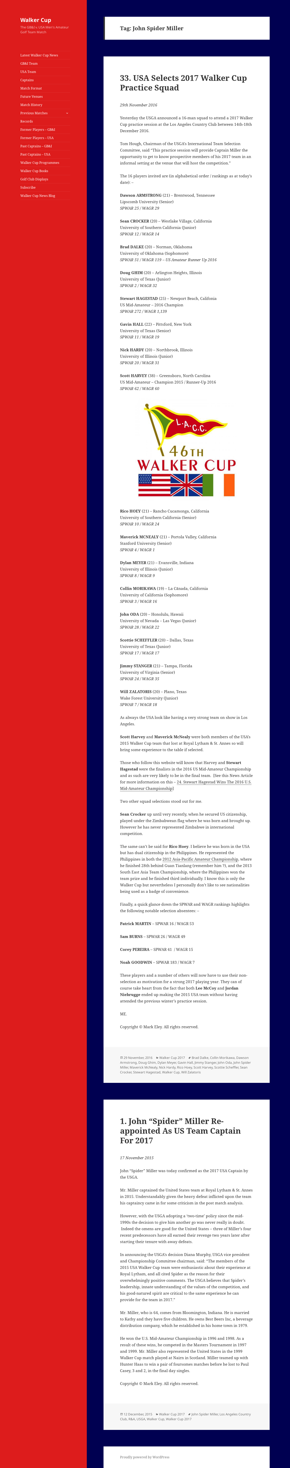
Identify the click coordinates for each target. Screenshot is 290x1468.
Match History (31, 105)
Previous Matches (34, 113)
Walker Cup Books (34, 171)
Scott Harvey (203, 1067)
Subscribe (28, 187)
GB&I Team (29, 63)
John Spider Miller (205, 1414)
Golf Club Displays (34, 179)
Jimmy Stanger (205, 1062)
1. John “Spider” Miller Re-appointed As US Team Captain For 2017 (180, 1131)
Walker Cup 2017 (172, 1057)
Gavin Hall (185, 1062)
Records (26, 121)
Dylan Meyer (166, 1062)
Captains (27, 80)
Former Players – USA (37, 138)
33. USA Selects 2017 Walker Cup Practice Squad (183, 82)
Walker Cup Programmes (39, 162)
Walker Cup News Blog (37, 195)
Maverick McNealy (143, 1067)
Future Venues (31, 96)
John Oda (225, 1062)
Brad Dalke (200, 1057)
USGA (141, 1419)
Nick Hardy (167, 1067)
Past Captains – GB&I (36, 146)
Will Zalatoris (191, 1072)
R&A (131, 1419)
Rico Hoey (184, 1067)
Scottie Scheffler (226, 1067)
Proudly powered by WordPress (144, 1457)
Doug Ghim (147, 1062)
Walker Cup (35, 20)
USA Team (28, 72)
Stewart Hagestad (147, 1072)
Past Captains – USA (35, 154)
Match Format (31, 88)
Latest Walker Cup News (39, 55)
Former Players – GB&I (37, 129)
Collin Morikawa (222, 1057)
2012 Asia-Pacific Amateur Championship (200, 859)
